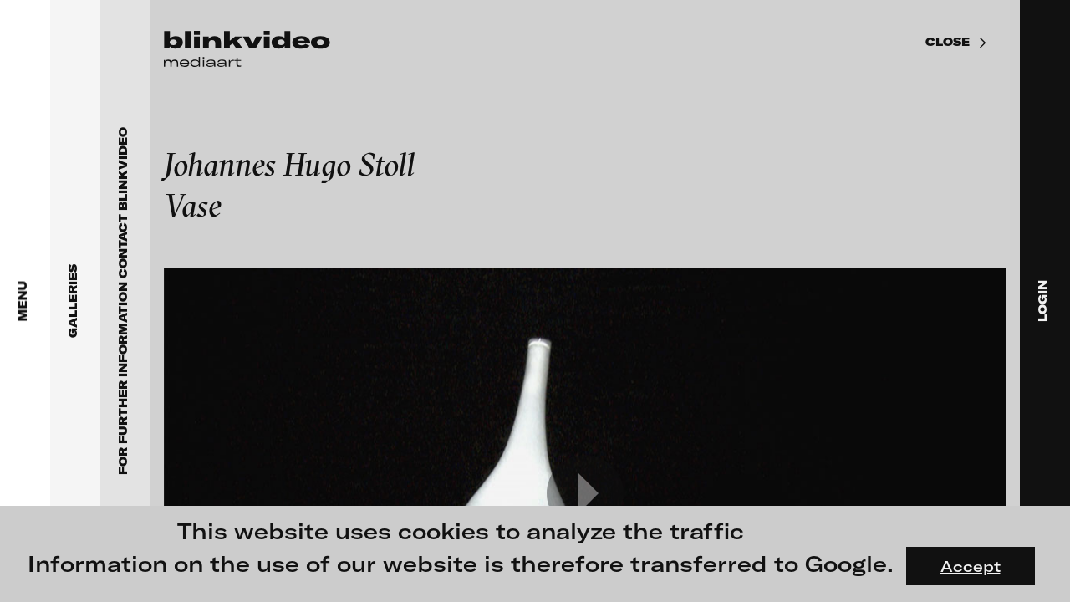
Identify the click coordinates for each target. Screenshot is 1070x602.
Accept (970, 566)
